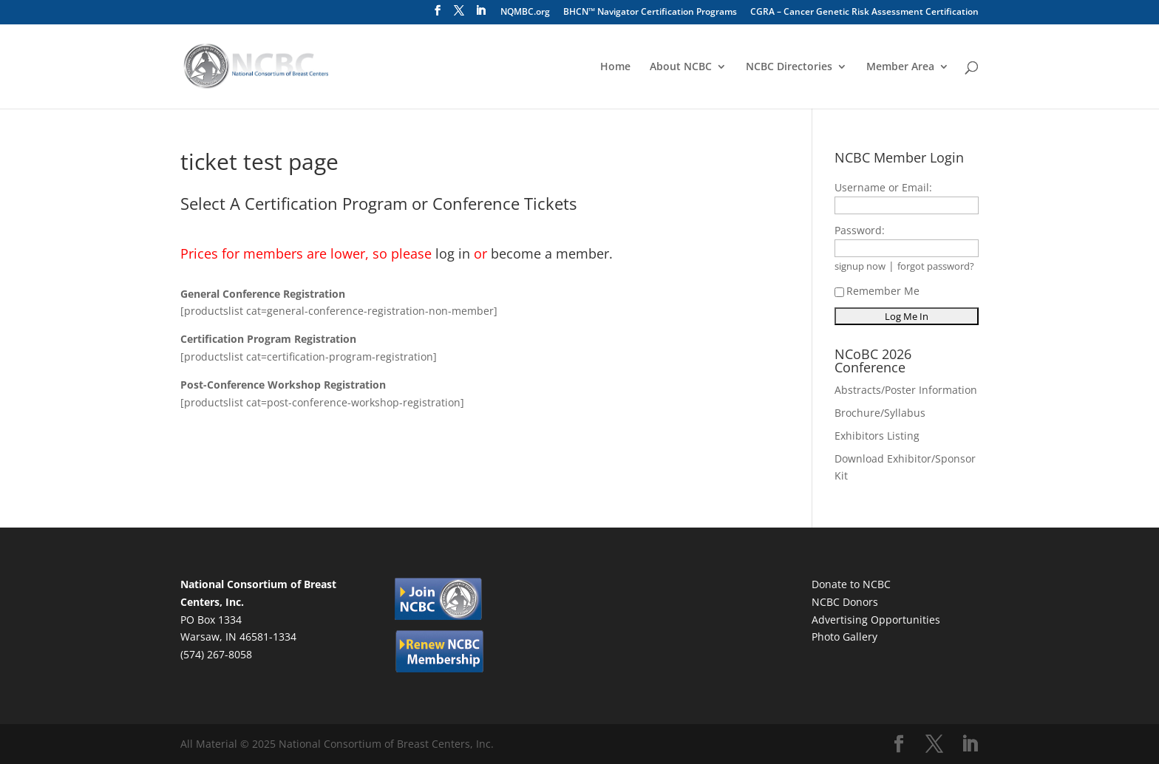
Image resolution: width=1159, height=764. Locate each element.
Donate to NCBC (851, 584)
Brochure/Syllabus (880, 413)
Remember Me (877, 291)
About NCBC (681, 67)
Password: (860, 230)
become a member (550, 253)
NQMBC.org (525, 12)
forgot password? (935, 266)
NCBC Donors (845, 602)
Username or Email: (883, 187)
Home (615, 67)
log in (452, 253)
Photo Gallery (844, 637)
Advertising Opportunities (876, 620)
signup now (860, 266)
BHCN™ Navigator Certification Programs (650, 12)
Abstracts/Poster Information (906, 390)
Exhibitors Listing (877, 436)
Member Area (900, 67)
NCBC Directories (789, 67)
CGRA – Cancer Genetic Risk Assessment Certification (864, 12)
